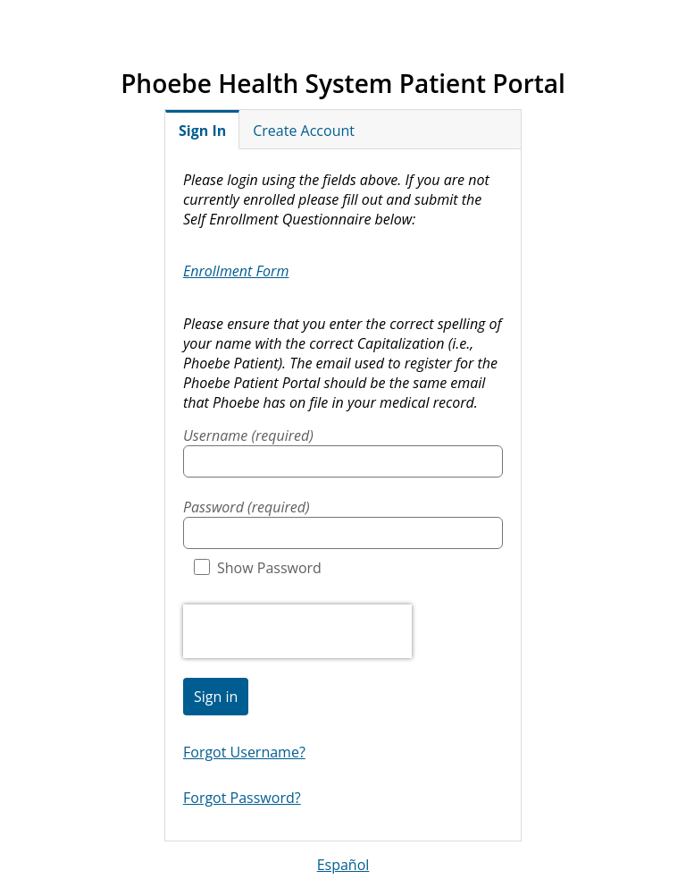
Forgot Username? (244, 752)
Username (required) (248, 435)
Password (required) (246, 507)
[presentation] (297, 631)
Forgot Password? (242, 797)
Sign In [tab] (202, 130)
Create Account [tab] (304, 130)
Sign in (216, 696)
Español (343, 865)
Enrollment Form (236, 271)
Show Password (258, 568)
